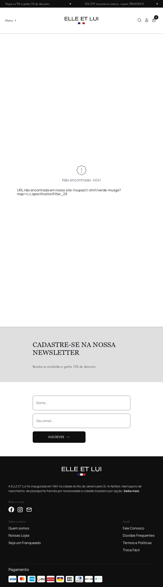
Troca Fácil (131, 550)
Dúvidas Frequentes (139, 535)
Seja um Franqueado (24, 543)
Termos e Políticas (137, 543)
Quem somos (18, 528)
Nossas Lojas (18, 535)
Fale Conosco (133, 528)
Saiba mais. (132, 491)
